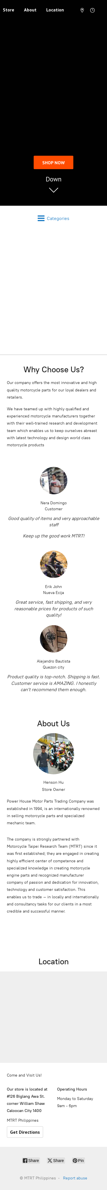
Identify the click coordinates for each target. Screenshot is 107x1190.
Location (55, 10)
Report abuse (75, 1178)
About (30, 10)
